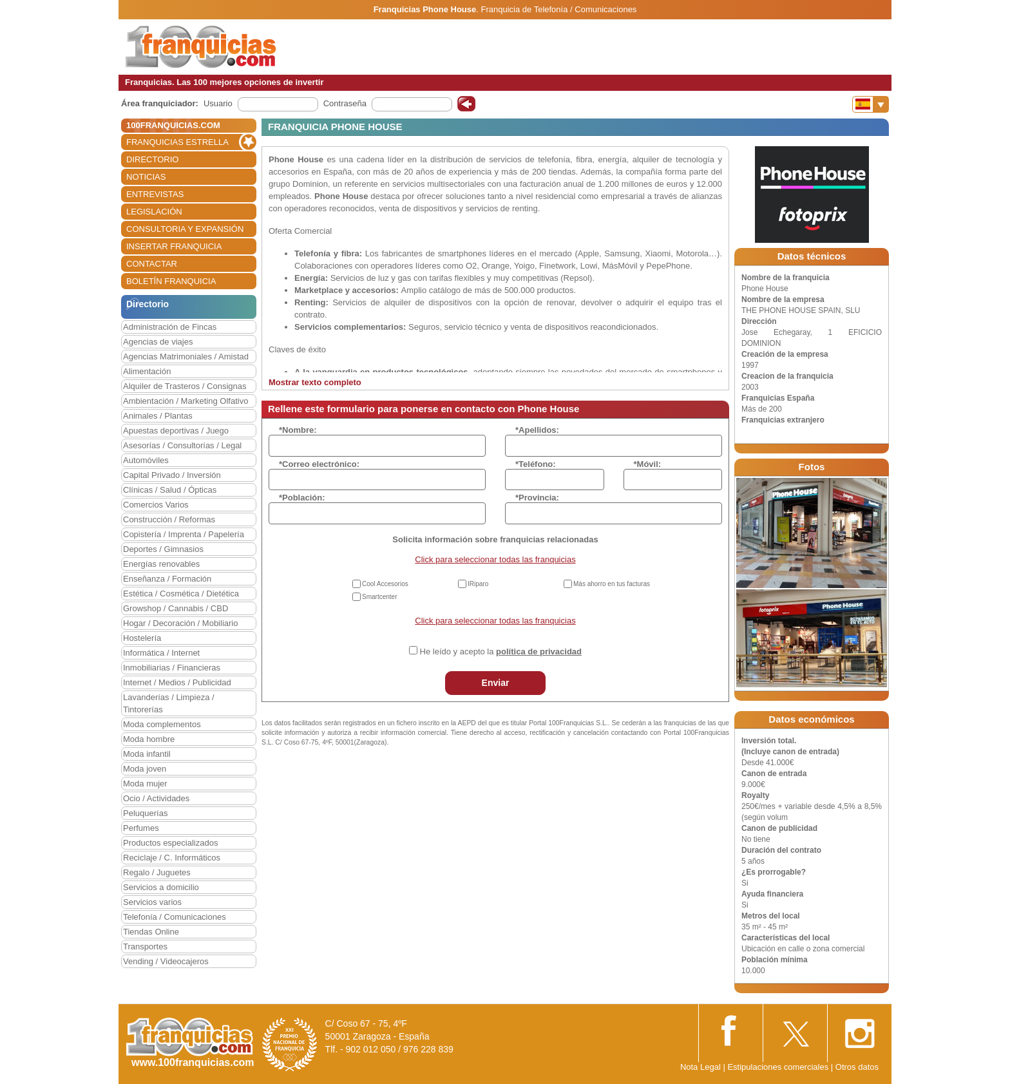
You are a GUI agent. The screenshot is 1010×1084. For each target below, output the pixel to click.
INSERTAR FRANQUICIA (174, 246)
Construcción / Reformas (169, 519)
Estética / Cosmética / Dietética (181, 593)
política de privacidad (539, 651)
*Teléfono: (535, 464)
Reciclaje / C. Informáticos (171, 857)
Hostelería (142, 638)
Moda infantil (147, 754)
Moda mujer (145, 783)
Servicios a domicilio (161, 887)
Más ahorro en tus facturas (611, 583)
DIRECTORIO (152, 159)
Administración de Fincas (169, 327)
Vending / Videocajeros (166, 961)
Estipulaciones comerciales (778, 1067)
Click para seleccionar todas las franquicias (495, 559)
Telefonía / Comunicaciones (174, 917)
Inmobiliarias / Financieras (171, 667)
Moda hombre (149, 739)
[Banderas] (870, 104)
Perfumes (141, 828)
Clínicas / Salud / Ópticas (169, 490)
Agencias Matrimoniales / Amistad (186, 356)
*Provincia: (537, 497)
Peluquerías (145, 813)
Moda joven (144, 769)
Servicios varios (152, 902)
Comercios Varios (156, 504)
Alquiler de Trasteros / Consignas (184, 386)
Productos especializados (170, 843)
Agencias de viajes (158, 342)
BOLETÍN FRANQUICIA (171, 281)
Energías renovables (161, 564)
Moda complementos (162, 724)
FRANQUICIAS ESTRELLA (177, 142)
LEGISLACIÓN (154, 211)
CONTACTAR (151, 264)
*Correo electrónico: (319, 464)
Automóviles (146, 460)
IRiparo (478, 583)
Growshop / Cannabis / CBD (175, 608)
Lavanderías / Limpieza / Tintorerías (168, 703)
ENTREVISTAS (155, 194)
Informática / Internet (161, 653)
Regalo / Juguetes (157, 872)
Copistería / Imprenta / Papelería (183, 534)
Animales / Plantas (158, 416)
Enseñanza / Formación (167, 579)
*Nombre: (298, 430)
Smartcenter (379, 596)
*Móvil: (648, 464)
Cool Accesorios (385, 583)
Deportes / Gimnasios (163, 549)
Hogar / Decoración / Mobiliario (180, 623)
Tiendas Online (151, 932)
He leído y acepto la (501, 651)
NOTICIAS (146, 177)
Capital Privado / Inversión (172, 475)
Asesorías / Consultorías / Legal (182, 445)
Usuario (218, 103)
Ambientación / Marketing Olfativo (185, 401)
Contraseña (345, 103)
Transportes (145, 946)
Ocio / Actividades (156, 798)
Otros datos (857, 1067)
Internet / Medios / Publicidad (177, 682)
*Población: (302, 497)
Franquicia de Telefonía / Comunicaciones (559, 9)
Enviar (496, 683)
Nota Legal (700, 1067)
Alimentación (147, 371)
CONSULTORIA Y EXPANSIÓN (184, 229)
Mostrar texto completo (315, 382)
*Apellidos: (537, 430)
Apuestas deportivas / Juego (176, 430)
